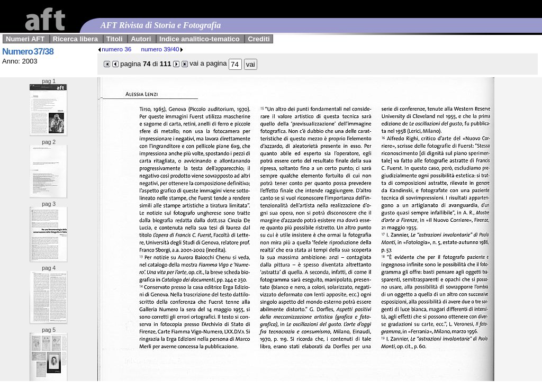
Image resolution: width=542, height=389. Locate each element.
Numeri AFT (25, 39)
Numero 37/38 (27, 52)
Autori (141, 39)
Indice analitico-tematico (199, 39)
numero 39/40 (162, 49)
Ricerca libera (75, 39)
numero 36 (114, 49)
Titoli (114, 39)
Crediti (258, 39)
